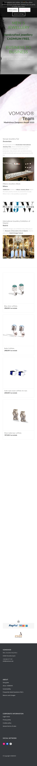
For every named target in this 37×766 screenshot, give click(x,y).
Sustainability (7, 689)
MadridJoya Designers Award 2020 (19, 122)
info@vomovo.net (8, 661)
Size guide (6, 682)
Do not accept (25, 10)
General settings (19, 14)
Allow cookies (13, 10)
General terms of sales (9, 726)
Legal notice (6, 716)
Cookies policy (7, 723)
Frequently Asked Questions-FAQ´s (13, 692)
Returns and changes (9, 695)
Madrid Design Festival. (16, 233)
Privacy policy (7, 720)
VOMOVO (10, 686)
